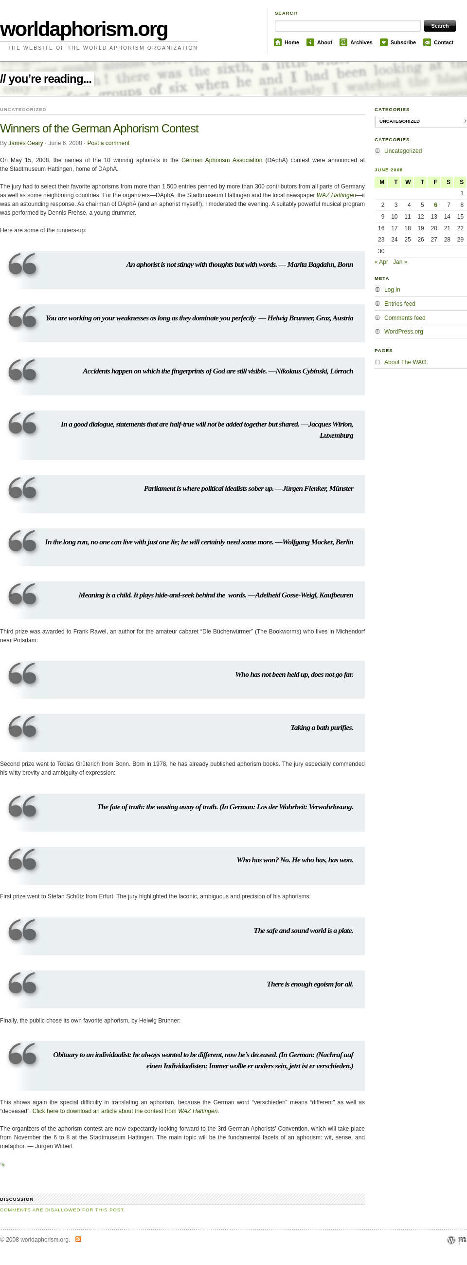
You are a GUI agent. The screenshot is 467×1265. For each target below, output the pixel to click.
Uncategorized (399, 121)
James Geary (25, 143)
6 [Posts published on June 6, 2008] (435, 205)
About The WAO (405, 362)
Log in (392, 289)
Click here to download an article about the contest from (125, 1111)
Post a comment (108, 143)
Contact (443, 42)
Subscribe (403, 42)
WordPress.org (403, 331)
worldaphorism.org (84, 29)
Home (292, 42)
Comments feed (405, 318)
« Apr (381, 262)
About (324, 42)
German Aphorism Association (221, 160)
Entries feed (399, 303)
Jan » (400, 262)
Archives (361, 42)
